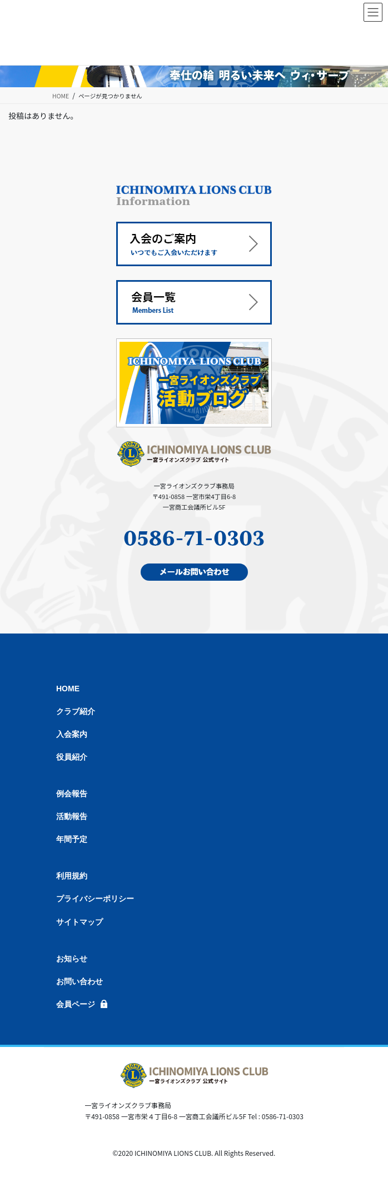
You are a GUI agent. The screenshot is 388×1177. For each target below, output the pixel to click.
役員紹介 (71, 756)
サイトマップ (79, 921)
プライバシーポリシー (95, 898)
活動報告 (71, 816)
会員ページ (75, 1004)
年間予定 (71, 839)
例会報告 (71, 793)
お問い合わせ (79, 981)
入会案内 (71, 734)
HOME (67, 688)
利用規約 (71, 875)
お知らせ (71, 958)
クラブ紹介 (75, 711)
